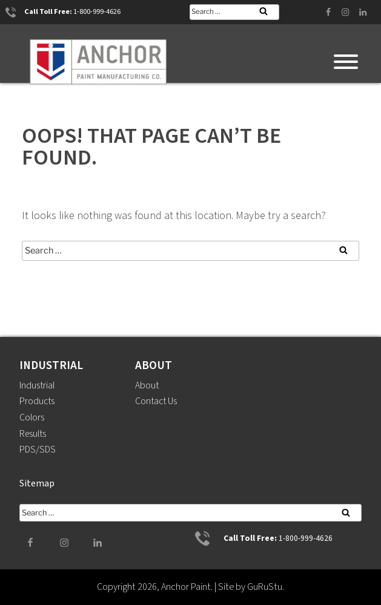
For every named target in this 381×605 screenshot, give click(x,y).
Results (33, 433)
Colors (32, 417)
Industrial (37, 385)
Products (37, 401)
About (147, 385)
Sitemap (37, 483)
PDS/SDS (37, 449)
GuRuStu (264, 587)
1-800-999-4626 (97, 12)
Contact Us (157, 401)
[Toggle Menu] (346, 61)
